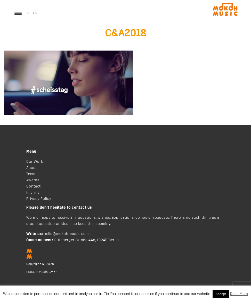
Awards (32, 180)
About (31, 168)
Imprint (32, 192)
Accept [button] (221, 294)
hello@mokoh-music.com (66, 234)
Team (30, 174)
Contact (33, 186)
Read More (239, 294)
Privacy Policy (38, 199)
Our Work (34, 162)
